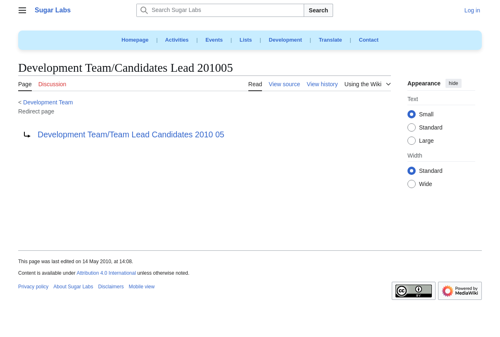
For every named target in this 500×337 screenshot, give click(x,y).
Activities (177, 40)
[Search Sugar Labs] (220, 10)
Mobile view (142, 287)
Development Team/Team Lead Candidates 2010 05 (131, 134)
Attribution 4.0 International (106, 273)
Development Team (48, 102)
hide (453, 83)
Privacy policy (33, 287)
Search (318, 10)
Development (285, 40)
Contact (369, 40)
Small (426, 114)
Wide (425, 184)
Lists (246, 40)
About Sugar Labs (73, 287)
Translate (330, 40)
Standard (431, 128)
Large (426, 141)
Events (214, 40)
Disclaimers (111, 287)
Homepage (134, 40)
